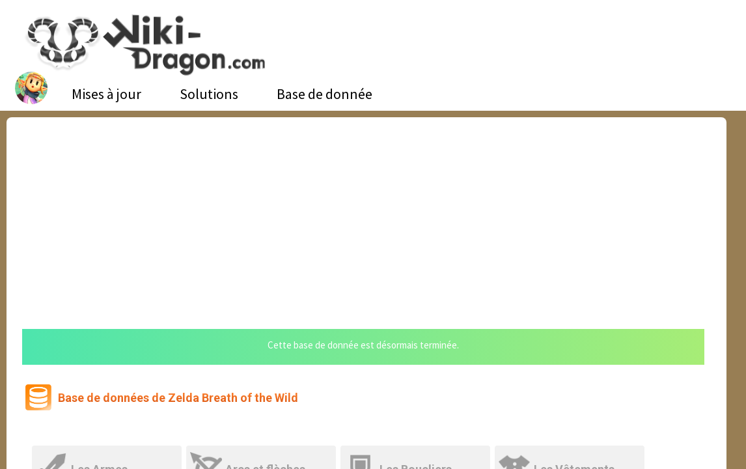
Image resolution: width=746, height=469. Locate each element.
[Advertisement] (366, 215)
